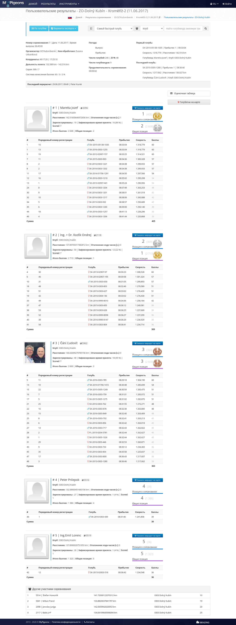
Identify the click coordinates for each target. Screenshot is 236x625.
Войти (227, 3)
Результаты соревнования (98, 17)
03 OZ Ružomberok (123, 17)
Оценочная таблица (182, 93)
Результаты (48, 3)
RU (213, 3)
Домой (33, 3)
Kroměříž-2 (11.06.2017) (147, 17)
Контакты (89, 622)
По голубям (39, 28)
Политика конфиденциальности (66, 622)
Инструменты (68, 3)
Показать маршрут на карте (147, 108)
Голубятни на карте (189, 102)
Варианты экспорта (63, 28)
